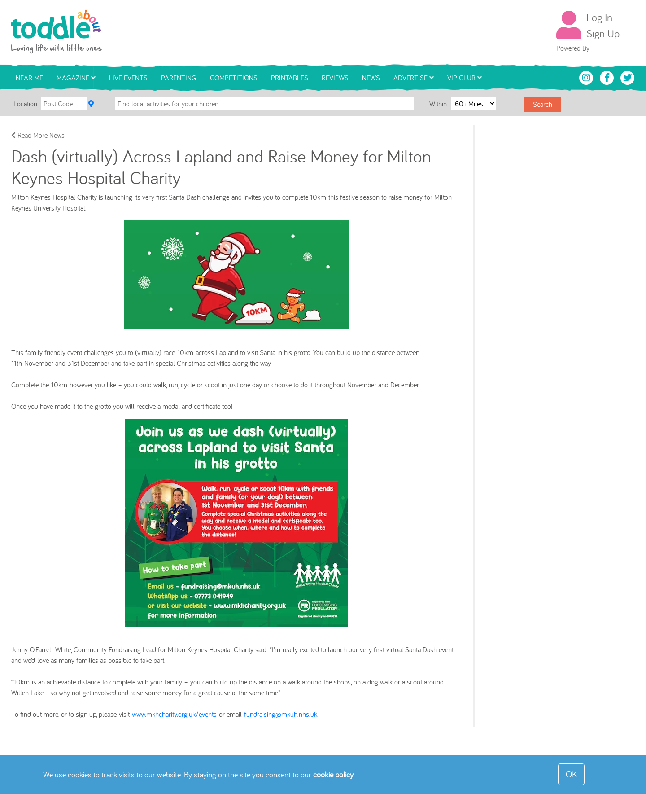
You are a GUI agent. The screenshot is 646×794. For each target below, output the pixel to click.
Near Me (29, 77)
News (371, 77)
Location (25, 103)
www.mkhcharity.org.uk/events (174, 714)
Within (439, 103)
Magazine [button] (76, 77)
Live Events (128, 77)
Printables (289, 77)
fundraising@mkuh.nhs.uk (280, 714)
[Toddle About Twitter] (627, 76)
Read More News (38, 135)
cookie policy (333, 774)
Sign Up (603, 33)
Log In (599, 17)
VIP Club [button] (464, 77)
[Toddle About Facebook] (608, 76)
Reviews (335, 77)
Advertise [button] (413, 77)
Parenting (178, 77)
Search (542, 104)
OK (571, 774)
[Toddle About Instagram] (587, 76)
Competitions (234, 77)
